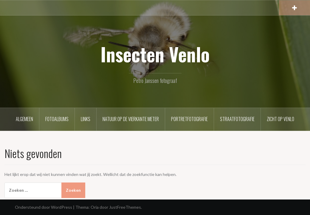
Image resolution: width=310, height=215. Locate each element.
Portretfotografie (189, 119)
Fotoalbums (57, 119)
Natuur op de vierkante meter (131, 119)
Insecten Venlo (155, 54)
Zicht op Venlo (280, 119)
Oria (95, 207)
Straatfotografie (237, 119)
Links (85, 119)
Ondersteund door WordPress (43, 207)
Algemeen (24, 119)
